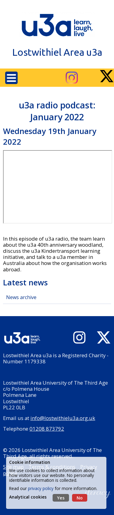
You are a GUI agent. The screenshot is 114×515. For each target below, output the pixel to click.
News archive (21, 297)
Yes (60, 498)
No (80, 498)
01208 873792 (46, 428)
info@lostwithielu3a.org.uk (62, 418)
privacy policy (41, 488)
